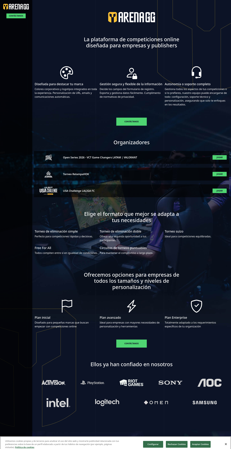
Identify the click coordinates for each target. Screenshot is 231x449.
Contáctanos (16, 15)
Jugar (220, 157)
